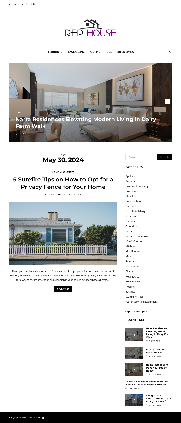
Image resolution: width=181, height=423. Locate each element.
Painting (130, 261)
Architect (130, 180)
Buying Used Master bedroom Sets (158, 351)
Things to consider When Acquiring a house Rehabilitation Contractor (146, 383)
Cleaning (130, 196)
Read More (63, 289)
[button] (167, 101)
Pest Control (132, 266)
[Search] (170, 52)
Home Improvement (63, 172)
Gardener (131, 221)
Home (108, 51)
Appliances (131, 176)
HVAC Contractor (135, 241)
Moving (129, 256)
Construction (133, 201)
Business (130, 191)
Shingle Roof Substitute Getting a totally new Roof (158, 398)
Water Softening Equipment (141, 301)
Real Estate (132, 276)
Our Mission (33, 4)
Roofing (94, 51)
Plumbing (130, 271)
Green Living (125, 51)
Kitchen (130, 246)
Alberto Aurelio (57, 194)
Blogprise (43, 417)
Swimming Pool (134, 296)
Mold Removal (133, 251)
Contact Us (16, 4)
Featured (130, 206)
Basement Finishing (136, 186)
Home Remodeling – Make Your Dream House (158, 367)
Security (130, 291)
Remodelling (75, 51)
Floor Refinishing (135, 211)
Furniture (55, 51)
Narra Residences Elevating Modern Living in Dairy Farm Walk (158, 333)
